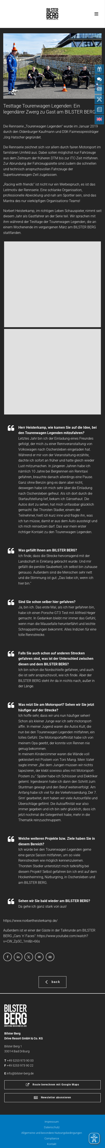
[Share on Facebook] (7, 957)
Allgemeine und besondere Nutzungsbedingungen (51, 1132)
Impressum (52, 1121)
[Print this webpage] (50, 957)
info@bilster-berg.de (20, 1073)
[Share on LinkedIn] (18, 957)
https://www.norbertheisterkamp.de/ (30, 921)
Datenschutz (52, 1127)
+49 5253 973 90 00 (20, 1060)
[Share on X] (28, 957)
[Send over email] (39, 957)
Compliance (51, 1138)
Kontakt (51, 1144)
